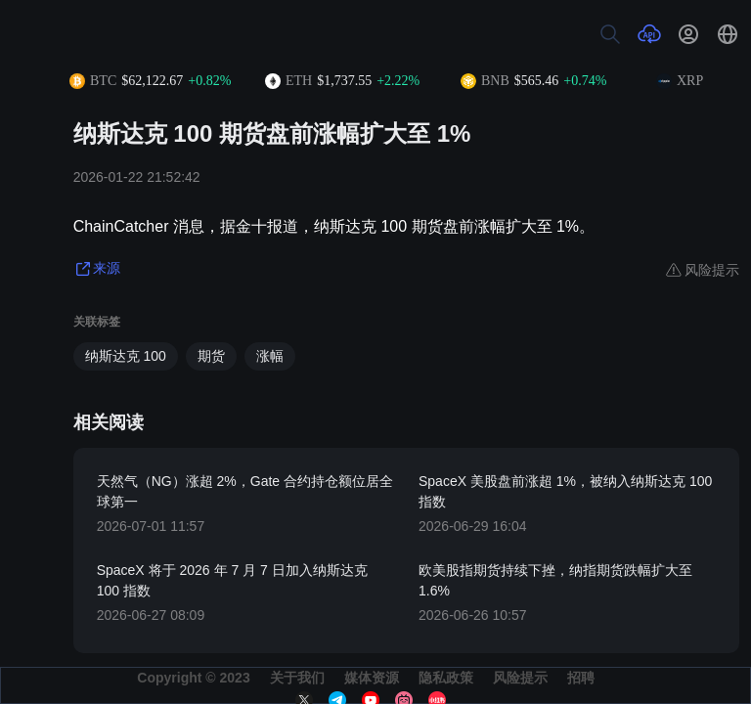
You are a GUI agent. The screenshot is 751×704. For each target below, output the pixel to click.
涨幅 (270, 356)
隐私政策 (446, 677)
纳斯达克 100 (125, 356)
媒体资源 (371, 677)
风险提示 (520, 677)
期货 (211, 356)
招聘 (581, 677)
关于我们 (297, 677)
